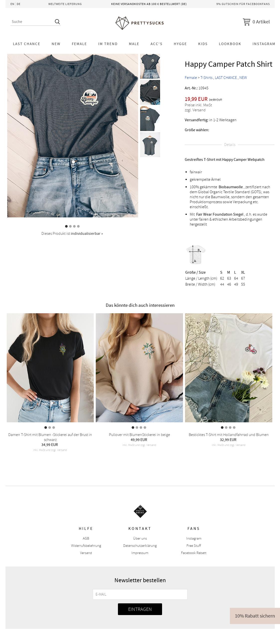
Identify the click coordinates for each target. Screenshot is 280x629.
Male (134, 43)
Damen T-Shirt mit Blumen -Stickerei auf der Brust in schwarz (50, 437)
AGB (86, 538)
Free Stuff (194, 545)
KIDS (203, 43)
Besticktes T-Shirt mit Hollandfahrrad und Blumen (229, 434)
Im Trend (108, 43)
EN (12, 4)
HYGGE (180, 43)
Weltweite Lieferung (65, 4)
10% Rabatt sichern (255, 616)
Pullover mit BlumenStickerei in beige (139, 434)
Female (79, 43)
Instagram (193, 538)
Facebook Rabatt (193, 553)
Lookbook (230, 43)
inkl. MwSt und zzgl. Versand (50, 450)
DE (18, 4)
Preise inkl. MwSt (198, 105)
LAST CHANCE (26, 43)
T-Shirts (206, 77)
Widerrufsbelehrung (86, 545)
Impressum (139, 553)
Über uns (140, 538)
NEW (56, 43)
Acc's (157, 43)
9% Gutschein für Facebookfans (243, 4)
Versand (86, 553)
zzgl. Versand (195, 110)
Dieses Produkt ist (72, 233)
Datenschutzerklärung (140, 545)
